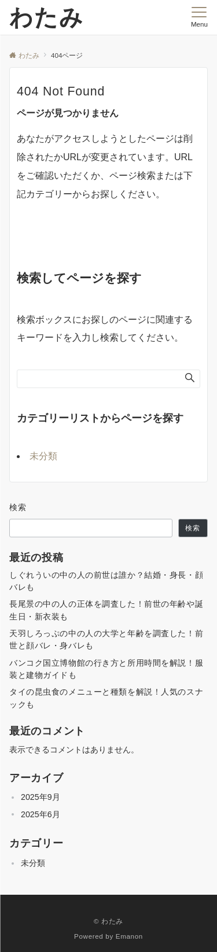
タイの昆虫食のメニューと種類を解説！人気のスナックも (106, 698)
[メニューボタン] (199, 17)
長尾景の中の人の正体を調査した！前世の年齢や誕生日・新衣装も (106, 610)
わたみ (46, 17)
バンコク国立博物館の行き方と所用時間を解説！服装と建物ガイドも (106, 669)
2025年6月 (40, 814)
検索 (18, 507)
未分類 (43, 456)
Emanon (129, 936)
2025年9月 (40, 797)
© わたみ (108, 921)
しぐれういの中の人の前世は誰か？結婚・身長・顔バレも (106, 581)
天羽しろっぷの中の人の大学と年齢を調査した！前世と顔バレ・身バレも (106, 639)
